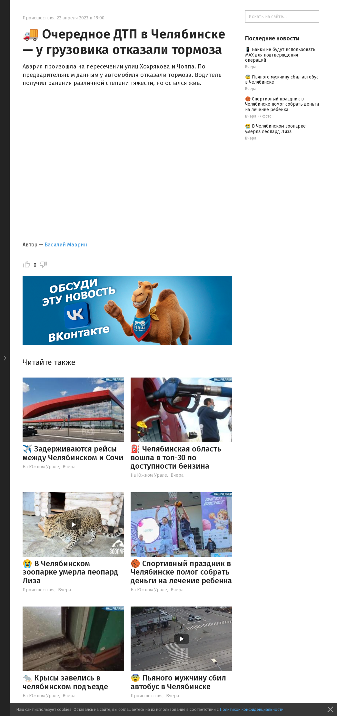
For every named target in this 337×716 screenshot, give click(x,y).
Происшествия (39, 18)
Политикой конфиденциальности (251, 709)
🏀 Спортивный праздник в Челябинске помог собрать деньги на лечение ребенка (181, 572)
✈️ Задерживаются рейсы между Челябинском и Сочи (73, 453)
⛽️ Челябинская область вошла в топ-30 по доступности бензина (176, 457)
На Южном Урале (41, 467)
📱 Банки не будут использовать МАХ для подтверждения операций (280, 55)
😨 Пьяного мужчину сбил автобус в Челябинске (178, 682)
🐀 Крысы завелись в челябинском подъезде (65, 682)
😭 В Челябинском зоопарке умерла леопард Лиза (70, 572)
